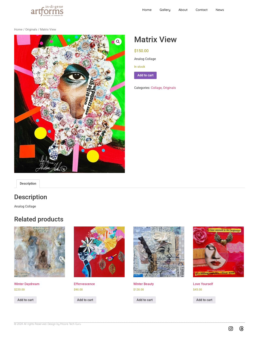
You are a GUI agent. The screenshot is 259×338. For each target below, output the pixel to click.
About (183, 10)
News (220, 10)
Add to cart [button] (25, 300)
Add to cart (145, 75)
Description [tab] (28, 183)
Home (147, 10)
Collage (156, 88)
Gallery (165, 10)
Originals (31, 29)
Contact (202, 10)
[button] (118, 41)
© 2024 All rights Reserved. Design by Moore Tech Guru (47, 323)
